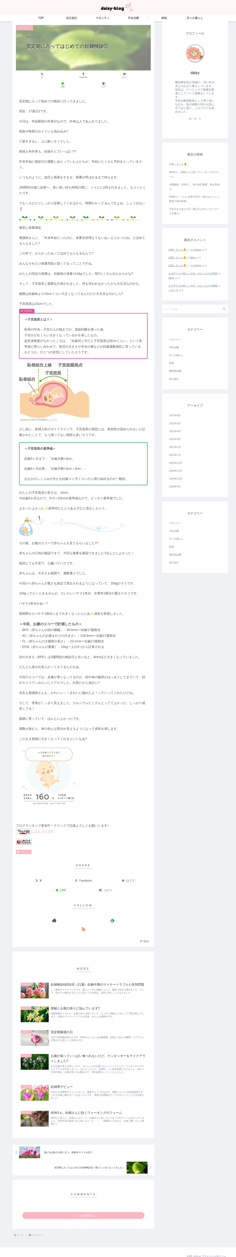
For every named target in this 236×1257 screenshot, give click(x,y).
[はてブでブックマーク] (83, 75)
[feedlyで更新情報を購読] (83, 910)
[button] (128, 75)
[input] (195, 309)
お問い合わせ (189, 1246)
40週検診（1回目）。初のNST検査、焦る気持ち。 (194, 186)
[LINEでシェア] (106, 75)
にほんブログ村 (34, 821)
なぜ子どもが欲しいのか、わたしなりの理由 (192, 273)
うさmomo (196, 249)
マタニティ (23, 842)
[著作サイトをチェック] (75, 910)
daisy (195, 72)
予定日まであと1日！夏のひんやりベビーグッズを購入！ (194, 211)
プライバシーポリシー (212, 1246)
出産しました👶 (178, 164)
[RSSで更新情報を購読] (91, 910)
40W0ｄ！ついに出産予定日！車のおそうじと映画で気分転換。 (194, 199)
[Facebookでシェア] (60, 75)
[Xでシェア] (38, 75)
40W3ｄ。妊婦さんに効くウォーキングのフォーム (194, 174)
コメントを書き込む (83, 1204)
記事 (50, 410)
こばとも (173, 290)
